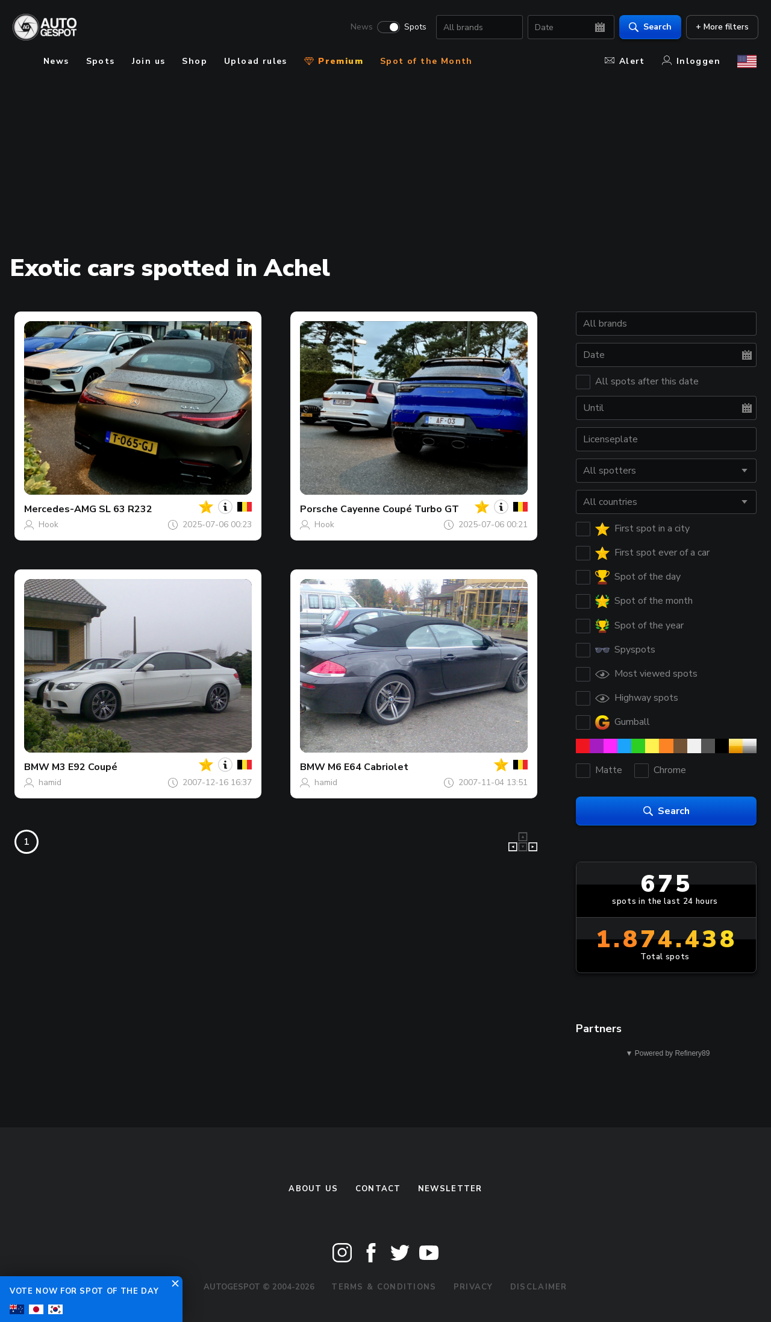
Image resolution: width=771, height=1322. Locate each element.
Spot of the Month (426, 61)
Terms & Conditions (383, 1287)
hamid (50, 782)
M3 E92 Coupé (84, 767)
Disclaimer (538, 1287)
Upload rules (255, 61)
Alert (625, 61)
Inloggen (691, 61)
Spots (413, 27)
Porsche (319, 509)
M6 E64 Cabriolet (368, 767)
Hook (48, 524)
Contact (378, 1188)
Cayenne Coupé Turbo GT (399, 509)
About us (313, 1188)
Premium (333, 61)
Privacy (473, 1287)
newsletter (450, 1188)
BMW (36, 767)
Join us (149, 61)
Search (648, 27)
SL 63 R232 (125, 509)
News (360, 27)
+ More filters (720, 27)
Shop (194, 61)
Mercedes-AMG (60, 509)
